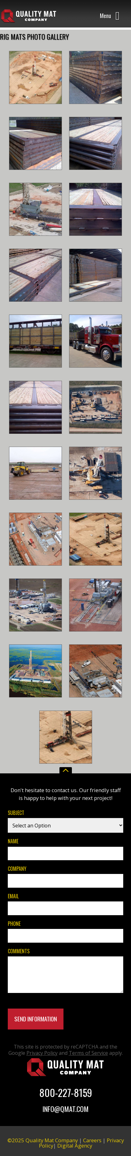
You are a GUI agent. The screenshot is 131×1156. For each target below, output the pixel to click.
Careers (92, 1140)
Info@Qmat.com (65, 1109)
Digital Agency (74, 1145)
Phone (14, 923)
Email (13, 896)
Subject (16, 812)
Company (17, 868)
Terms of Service (88, 1052)
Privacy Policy (42, 1052)
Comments (19, 951)
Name (13, 841)
